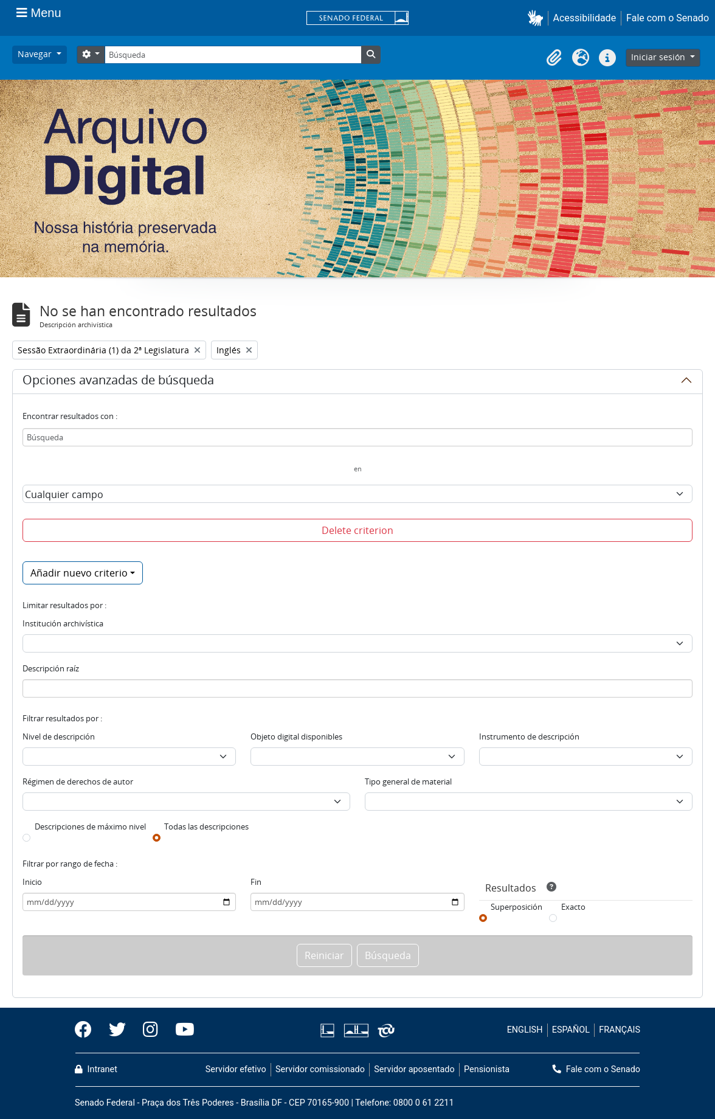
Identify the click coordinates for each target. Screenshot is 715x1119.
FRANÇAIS (619, 1030)
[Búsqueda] (233, 55)
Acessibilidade (585, 18)
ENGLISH (525, 1030)
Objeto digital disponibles (296, 736)
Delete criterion (357, 530)
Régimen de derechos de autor (77, 781)
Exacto (573, 906)
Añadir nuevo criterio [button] (79, 573)
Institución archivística (62, 623)
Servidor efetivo (236, 1069)
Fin (255, 881)
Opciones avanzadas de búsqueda (118, 382)
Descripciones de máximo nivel (90, 826)
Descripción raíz (50, 668)
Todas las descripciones (206, 826)
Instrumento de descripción (529, 736)
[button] (538, 18)
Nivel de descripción (58, 736)
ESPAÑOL (571, 1030)
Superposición (516, 906)
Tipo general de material (408, 781)
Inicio (32, 881)
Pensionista (486, 1069)
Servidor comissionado (320, 1069)
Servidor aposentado (414, 1069)
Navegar (36, 54)
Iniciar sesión (659, 57)
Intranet (96, 1069)
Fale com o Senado (667, 18)
